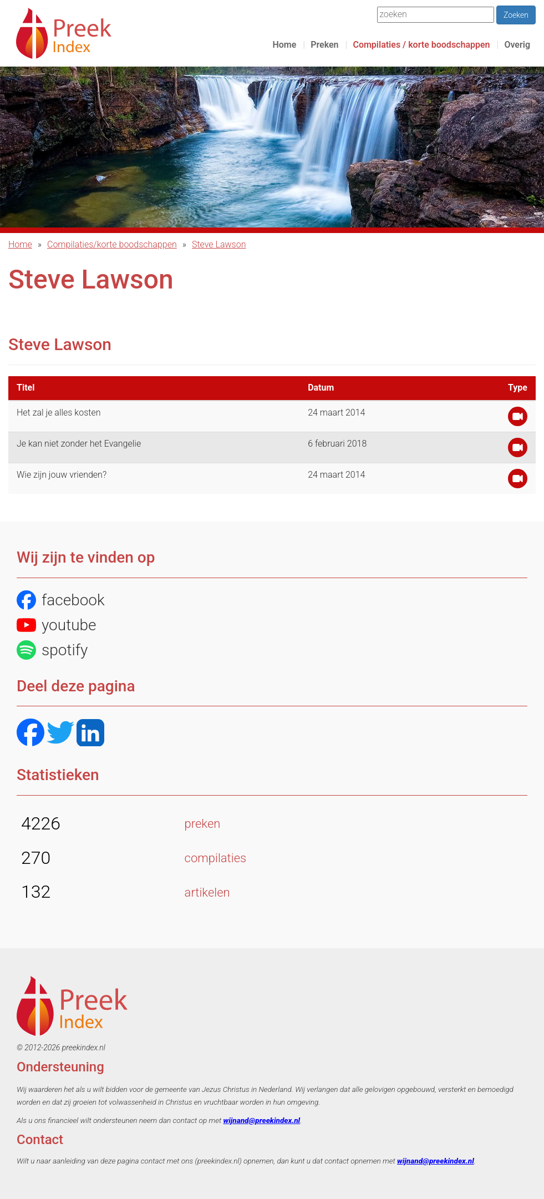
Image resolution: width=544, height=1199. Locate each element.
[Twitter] (60, 733)
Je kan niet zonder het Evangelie (79, 443)
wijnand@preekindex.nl (262, 1120)
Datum (321, 387)
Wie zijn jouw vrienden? (61, 474)
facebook (61, 600)
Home (284, 44)
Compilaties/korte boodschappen (112, 244)
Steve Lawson (219, 244)
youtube (56, 625)
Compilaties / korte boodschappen (421, 44)
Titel (25, 387)
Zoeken (516, 15)
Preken (324, 44)
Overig (517, 44)
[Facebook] (30, 733)
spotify (52, 650)
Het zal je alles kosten (58, 412)
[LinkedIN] (90, 733)
